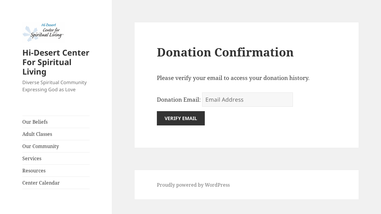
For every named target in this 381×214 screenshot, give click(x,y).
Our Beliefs (35, 122)
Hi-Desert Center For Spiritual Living (55, 62)
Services (31, 158)
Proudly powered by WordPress (193, 185)
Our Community (40, 146)
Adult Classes (37, 134)
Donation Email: (179, 99)
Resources (34, 170)
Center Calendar (41, 183)
